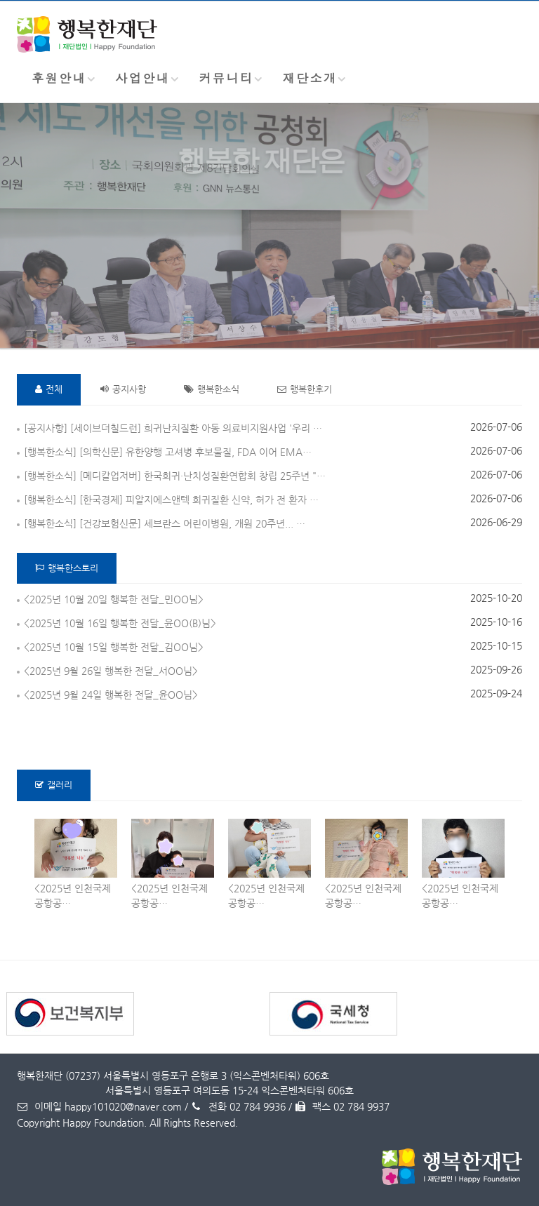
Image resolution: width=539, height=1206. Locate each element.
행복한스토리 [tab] (66, 568)
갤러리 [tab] (53, 784)
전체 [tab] (48, 389)
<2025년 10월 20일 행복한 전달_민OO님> (114, 599)
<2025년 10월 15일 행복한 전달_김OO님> (114, 646)
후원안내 (59, 77)
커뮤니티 (226, 77)
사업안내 (142, 77)
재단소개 (310, 77)
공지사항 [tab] (123, 389)
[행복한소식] (50, 451)
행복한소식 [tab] (211, 389)
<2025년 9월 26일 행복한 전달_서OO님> (111, 670)
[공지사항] (45, 428)
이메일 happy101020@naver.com (99, 1106)
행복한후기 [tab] (304, 389)
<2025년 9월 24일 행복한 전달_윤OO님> (111, 694)
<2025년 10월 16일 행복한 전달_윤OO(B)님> (120, 623)
